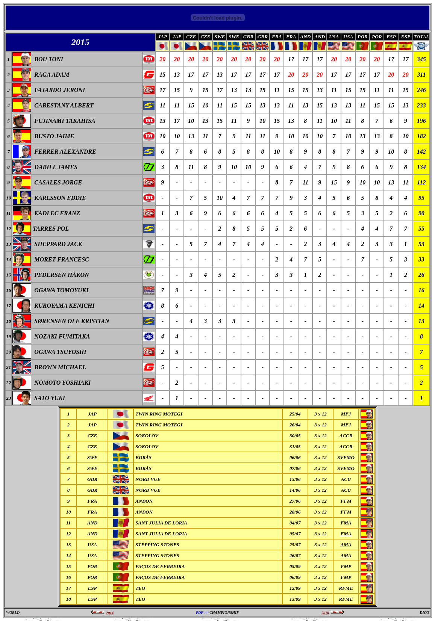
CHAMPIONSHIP (224, 612)
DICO (424, 612)
